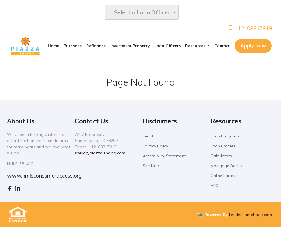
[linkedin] (17, 188)
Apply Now (253, 46)
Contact (222, 45)
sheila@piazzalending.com (100, 153)
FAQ (215, 185)
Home (53, 45)
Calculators (221, 155)
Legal (148, 136)
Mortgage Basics (226, 165)
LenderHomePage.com (250, 214)
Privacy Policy (155, 146)
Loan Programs (225, 136)
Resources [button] (195, 45)
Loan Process (223, 146)
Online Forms (223, 175)
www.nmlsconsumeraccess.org (44, 175)
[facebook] (10, 188)
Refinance (96, 45)
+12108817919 (250, 28)
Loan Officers (167, 45)
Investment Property (130, 45)
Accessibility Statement (164, 155)
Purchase (73, 45)
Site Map (151, 165)
